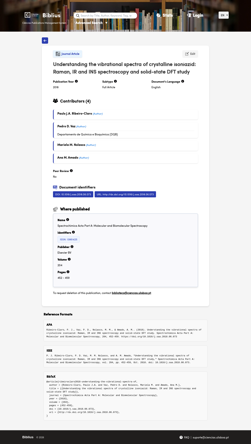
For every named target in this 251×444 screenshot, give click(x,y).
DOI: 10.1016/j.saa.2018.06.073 (73, 194)
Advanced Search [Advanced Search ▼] (91, 22)
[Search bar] (108, 16)
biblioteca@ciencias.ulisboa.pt (131, 293)
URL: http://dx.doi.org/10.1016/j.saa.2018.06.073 (125, 194)
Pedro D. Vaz (66, 126)
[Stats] (165, 15)
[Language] (224, 15)
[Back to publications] (45, 40)
